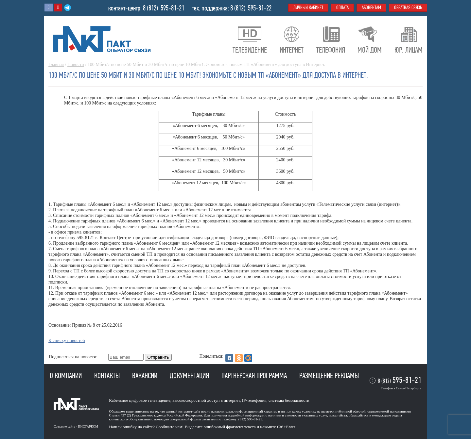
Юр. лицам (408, 50)
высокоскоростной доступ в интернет (206, 400)
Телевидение (250, 50)
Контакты (107, 375)
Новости (75, 64)
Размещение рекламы (329, 375)
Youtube (58, 7)
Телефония (330, 50)
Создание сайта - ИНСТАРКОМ (76, 426)
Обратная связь (408, 7)
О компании (66, 375)
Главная (56, 64)
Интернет (292, 50)
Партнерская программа (254, 375)
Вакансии (145, 375)
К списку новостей (66, 340)
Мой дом (370, 50)
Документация (190, 375)
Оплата (342, 7)
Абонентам (371, 7)
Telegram (67, 7)
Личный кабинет (308, 7)
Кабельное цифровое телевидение (139, 400)
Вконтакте (48, 7)
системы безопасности (289, 400)
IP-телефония (254, 400)
